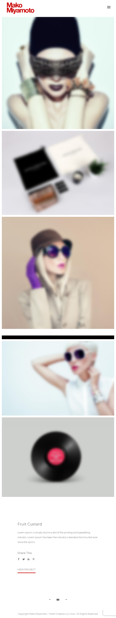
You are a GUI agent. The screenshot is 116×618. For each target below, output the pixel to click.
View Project (27, 569)
